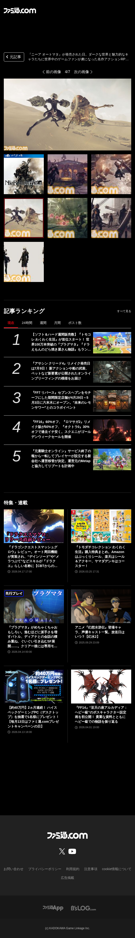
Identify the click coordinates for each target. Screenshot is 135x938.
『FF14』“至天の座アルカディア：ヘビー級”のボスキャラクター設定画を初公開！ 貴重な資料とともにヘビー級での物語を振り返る (101, 714)
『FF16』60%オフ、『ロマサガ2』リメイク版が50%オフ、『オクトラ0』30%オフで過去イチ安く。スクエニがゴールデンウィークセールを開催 (61, 429)
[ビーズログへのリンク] (83, 908)
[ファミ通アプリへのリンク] (53, 908)
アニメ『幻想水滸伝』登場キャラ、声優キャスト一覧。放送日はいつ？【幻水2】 (100, 631)
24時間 (27, 323)
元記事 (13, 57)
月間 (57, 323)
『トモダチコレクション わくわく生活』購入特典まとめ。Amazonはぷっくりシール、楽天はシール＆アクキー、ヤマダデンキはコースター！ (100, 556)
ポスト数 (74, 323)
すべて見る (124, 311)
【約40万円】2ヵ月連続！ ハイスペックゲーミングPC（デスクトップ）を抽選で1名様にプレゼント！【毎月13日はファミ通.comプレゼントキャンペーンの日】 (33, 717)
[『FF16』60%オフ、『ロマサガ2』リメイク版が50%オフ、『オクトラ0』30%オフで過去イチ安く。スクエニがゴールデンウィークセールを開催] (112, 430)
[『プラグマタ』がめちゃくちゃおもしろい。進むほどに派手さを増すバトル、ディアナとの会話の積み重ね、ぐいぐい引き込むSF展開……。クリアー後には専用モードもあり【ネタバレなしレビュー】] (34, 606)
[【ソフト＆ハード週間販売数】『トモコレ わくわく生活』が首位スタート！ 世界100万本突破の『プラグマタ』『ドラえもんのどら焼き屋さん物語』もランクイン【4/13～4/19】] (112, 343)
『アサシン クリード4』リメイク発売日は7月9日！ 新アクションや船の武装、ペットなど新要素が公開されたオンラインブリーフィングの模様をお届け (61, 370)
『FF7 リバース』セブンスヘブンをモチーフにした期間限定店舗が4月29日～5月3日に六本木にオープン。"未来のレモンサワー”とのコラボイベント (61, 400)
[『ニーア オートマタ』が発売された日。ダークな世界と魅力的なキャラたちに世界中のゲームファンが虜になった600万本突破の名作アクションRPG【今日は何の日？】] (24, 174)
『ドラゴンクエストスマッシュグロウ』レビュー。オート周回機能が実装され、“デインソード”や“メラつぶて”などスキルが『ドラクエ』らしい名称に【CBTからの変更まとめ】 (33, 556)
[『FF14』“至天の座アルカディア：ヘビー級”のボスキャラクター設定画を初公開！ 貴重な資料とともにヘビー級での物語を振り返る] (101, 687)
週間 (43, 323)
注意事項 (90, 869)
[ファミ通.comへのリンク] (20, 10)
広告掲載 (67, 878)
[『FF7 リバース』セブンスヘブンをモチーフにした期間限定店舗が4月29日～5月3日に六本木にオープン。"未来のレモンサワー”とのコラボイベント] (112, 401)
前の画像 (53, 72)
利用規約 (72, 869)
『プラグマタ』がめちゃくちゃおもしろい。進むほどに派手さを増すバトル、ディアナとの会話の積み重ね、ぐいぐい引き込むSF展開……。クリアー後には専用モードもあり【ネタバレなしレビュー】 (32, 636)
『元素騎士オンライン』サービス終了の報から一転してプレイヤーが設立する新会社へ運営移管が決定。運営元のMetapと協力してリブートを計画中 (61, 458)
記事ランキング (24, 311)
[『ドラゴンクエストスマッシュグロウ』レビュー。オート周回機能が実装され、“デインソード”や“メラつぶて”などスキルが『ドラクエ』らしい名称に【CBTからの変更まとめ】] (34, 526)
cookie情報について (116, 869)
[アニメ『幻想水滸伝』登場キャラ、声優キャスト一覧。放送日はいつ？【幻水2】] (101, 606)
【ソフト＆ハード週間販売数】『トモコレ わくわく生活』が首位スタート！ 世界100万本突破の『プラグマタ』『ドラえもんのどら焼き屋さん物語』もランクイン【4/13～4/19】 (61, 342)
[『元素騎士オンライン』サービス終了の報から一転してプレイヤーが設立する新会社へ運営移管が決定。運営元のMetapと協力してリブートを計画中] (112, 459)
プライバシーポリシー (44, 869)
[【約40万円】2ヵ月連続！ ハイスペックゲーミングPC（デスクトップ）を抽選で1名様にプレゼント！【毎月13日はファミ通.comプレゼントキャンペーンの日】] (34, 687)
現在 (11, 323)
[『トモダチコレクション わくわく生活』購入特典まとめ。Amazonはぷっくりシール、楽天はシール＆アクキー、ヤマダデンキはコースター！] (101, 526)
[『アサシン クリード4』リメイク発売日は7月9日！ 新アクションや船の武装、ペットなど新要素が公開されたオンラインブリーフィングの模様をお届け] (112, 372)
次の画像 (81, 72)
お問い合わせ (13, 869)
